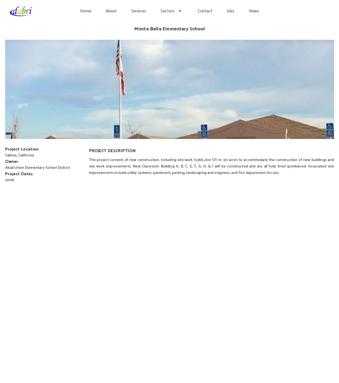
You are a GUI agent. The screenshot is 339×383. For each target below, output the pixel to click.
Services (138, 11)
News (254, 11)
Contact (205, 11)
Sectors (167, 11)
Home (85, 11)
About (111, 11)
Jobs (230, 11)
